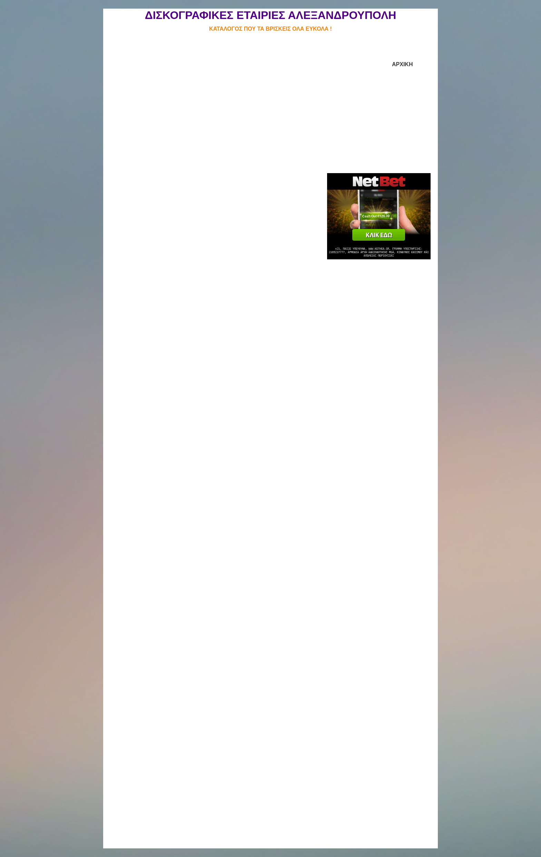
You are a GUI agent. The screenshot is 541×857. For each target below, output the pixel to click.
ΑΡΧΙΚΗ (402, 64)
